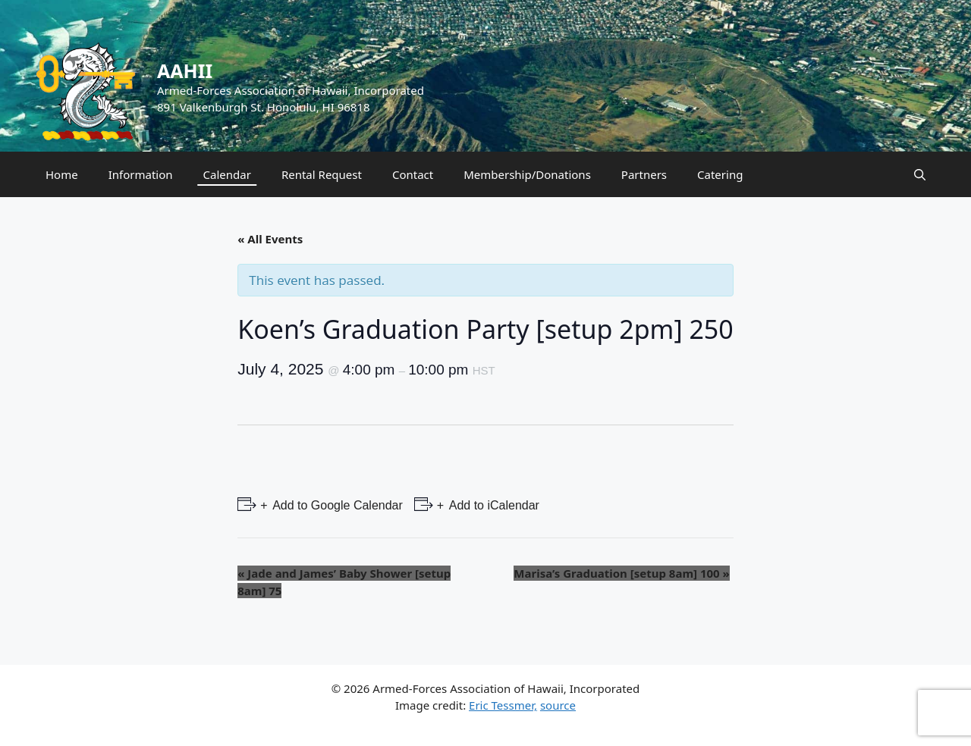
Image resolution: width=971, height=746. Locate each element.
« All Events (270, 238)
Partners (644, 174)
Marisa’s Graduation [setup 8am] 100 (621, 573)
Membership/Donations (527, 174)
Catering (720, 174)
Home (62, 174)
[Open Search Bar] (920, 174)
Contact (412, 174)
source (558, 705)
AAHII (184, 70)
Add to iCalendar (492, 505)
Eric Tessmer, (503, 705)
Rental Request (321, 174)
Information (140, 174)
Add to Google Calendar (336, 505)
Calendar (227, 174)
